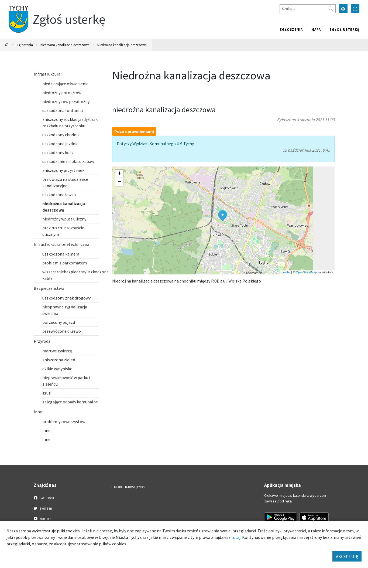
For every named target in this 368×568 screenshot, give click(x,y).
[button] (222, 215)
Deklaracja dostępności (129, 487)
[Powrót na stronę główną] (7, 45)
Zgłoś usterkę (344, 29)
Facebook (44, 497)
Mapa (316, 29)
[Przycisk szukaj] (331, 8)
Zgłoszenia (291, 29)
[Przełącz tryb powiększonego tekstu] (355, 8)
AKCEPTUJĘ (347, 556)
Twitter (43, 508)
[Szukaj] (308, 8)
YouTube (43, 518)
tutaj (235, 537)
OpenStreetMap (306, 272)
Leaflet (285, 272)
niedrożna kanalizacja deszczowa (65, 45)
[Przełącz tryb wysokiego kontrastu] (343, 8)
